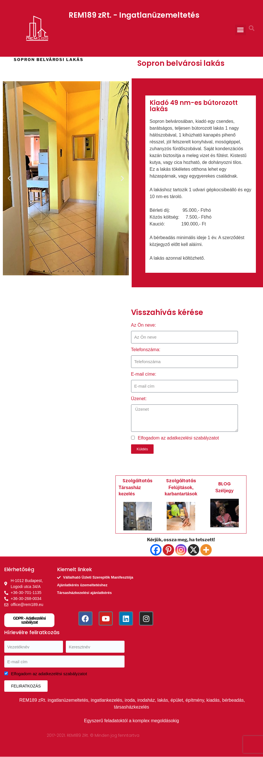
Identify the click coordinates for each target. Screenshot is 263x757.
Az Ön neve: (143, 325)
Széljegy (224, 490)
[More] (206, 549)
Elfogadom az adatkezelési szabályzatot (178, 438)
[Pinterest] (168, 549)
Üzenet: (139, 398)
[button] (240, 30)
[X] (193, 549)
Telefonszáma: (145, 349)
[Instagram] (181, 549)
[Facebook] (156, 549)
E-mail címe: (143, 374)
